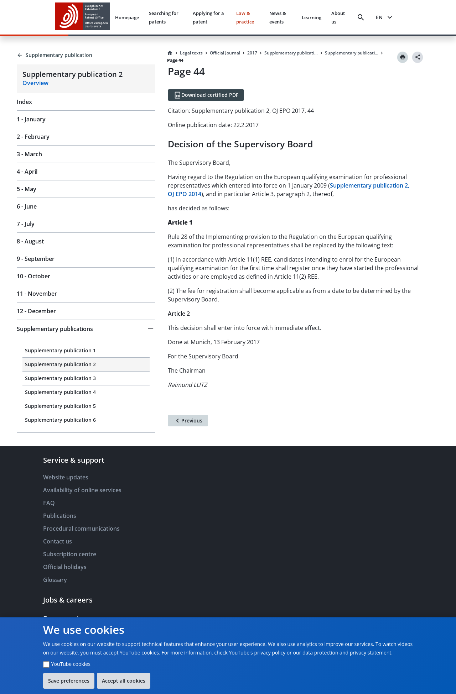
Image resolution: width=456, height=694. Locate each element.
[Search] (361, 17)
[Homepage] (170, 53)
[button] (86, 329)
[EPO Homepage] (82, 17)
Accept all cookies (123, 680)
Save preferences (68, 680)
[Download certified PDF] (206, 95)
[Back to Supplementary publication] (86, 55)
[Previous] (188, 420)
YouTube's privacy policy (257, 652)
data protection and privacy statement (346, 652)
